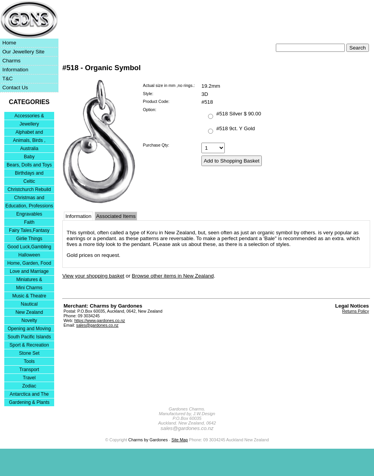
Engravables (29, 214)
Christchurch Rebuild (29, 189)
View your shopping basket (93, 276)
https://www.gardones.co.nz (99, 320)
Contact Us (15, 87)
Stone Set (29, 353)
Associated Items (116, 216)
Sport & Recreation (29, 345)
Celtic (29, 181)
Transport (29, 369)
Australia (29, 148)
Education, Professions (29, 206)
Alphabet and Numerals (29, 132)
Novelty (29, 320)
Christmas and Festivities (29, 198)
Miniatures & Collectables (29, 280)
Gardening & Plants (29, 402)
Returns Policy (355, 311)
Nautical (29, 304)
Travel (29, 377)
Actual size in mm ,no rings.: (169, 85)
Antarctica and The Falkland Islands (29, 394)
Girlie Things (29, 238)
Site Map (179, 439)
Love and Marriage (29, 271)
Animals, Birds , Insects (29, 141)
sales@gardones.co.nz (97, 325)
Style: (148, 93)
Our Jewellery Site (23, 52)
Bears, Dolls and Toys (29, 165)
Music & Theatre (29, 296)
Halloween (29, 255)
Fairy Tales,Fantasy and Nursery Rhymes (29, 231)
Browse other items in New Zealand (172, 276)
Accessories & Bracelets (29, 116)
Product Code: (156, 101)
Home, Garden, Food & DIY (29, 263)
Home (9, 43)
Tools (29, 361)
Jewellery (29, 124)
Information (15, 70)
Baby (29, 156)
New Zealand (29, 312)
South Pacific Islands (29, 337)
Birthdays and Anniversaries (29, 173)
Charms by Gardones (148, 439)
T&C (7, 78)
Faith (29, 222)
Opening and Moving (29, 328)
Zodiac (29, 386)
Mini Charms (29, 287)
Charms (11, 61)
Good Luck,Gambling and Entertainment (29, 247)
